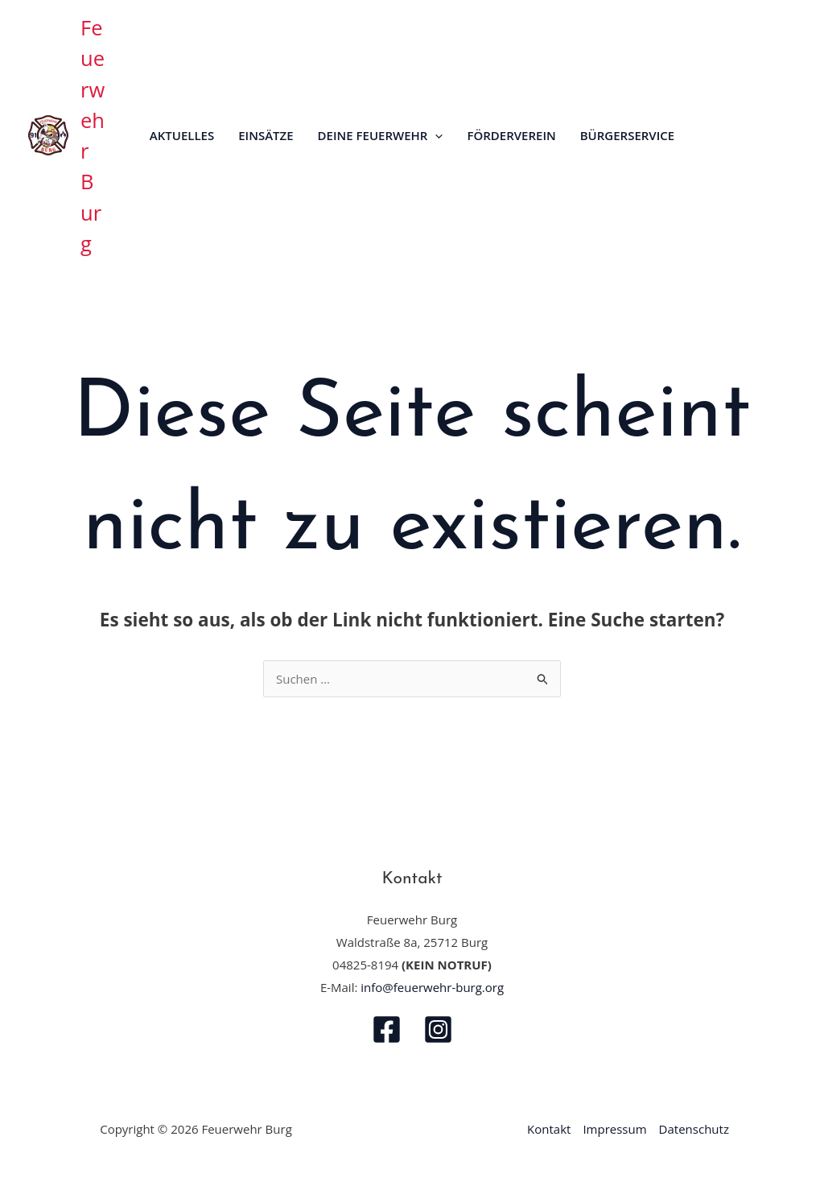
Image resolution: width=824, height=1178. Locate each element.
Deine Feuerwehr (380, 135)
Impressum (614, 1129)
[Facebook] (387, 1029)
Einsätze (265, 135)
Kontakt (549, 1129)
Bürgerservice (627, 135)
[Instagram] (438, 1029)
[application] (435, 135)
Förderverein (511, 135)
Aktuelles (182, 135)
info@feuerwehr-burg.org (432, 987)
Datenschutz (694, 1129)
